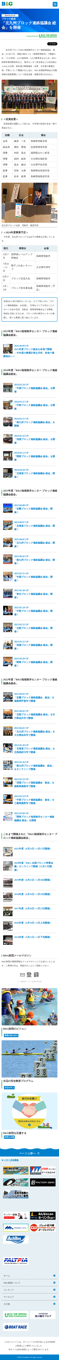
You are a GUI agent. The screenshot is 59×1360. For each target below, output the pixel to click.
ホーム (29, 1276)
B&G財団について (29, 1283)
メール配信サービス (24, 981)
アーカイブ (29, 1297)
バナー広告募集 (11, 1160)
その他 (29, 1304)
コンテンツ (29, 1290)
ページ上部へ (29, 1153)
